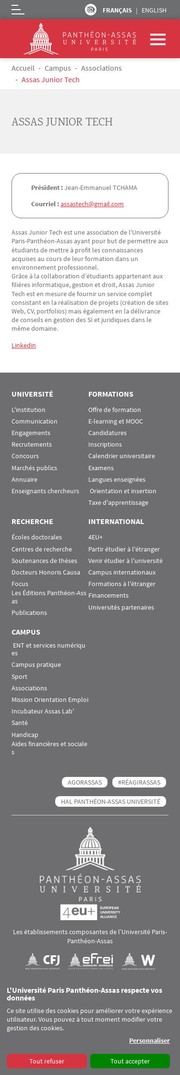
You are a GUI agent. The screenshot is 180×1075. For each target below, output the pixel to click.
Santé (20, 723)
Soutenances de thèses (44, 561)
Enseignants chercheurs (45, 491)
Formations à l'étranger (122, 584)
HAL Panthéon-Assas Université (110, 801)
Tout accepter (130, 1061)
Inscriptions (105, 444)
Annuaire (24, 479)
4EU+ (95, 537)
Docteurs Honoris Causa (46, 572)
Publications (29, 613)
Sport (19, 677)
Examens (101, 468)
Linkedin (24, 345)
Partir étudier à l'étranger (124, 549)
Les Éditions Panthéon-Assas (49, 597)
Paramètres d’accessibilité (90, 9)
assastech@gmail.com (92, 204)
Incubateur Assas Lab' (43, 711)
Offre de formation (114, 410)
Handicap (25, 735)
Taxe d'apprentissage (118, 503)
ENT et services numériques (48, 649)
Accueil (23, 68)
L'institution (29, 410)
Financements (108, 595)
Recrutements (32, 444)
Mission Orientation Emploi (50, 700)
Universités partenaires (121, 607)
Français (117, 10)
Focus (20, 584)
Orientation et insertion (122, 491)
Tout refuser (46, 1061)
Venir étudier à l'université (125, 561)
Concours (25, 456)
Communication (35, 421)
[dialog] (90, 1028)
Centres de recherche (42, 549)
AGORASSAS (85, 782)
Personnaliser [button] (149, 1040)
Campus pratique (36, 665)
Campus (58, 68)
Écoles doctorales (37, 537)
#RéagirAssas (139, 782)
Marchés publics (34, 468)
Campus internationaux (122, 572)
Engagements (31, 433)
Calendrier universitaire (121, 456)
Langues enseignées (116, 479)
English (154, 10)
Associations (101, 68)
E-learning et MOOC (115, 421)
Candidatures (107, 433)
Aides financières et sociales (49, 748)
